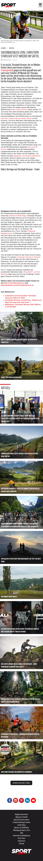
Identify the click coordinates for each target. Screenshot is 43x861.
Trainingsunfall (7, 70)
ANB (21, 833)
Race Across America (19, 109)
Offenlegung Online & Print (21, 830)
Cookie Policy (21, 825)
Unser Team (21, 838)
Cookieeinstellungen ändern (21, 822)
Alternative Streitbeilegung (21, 835)
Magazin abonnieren (21, 814)
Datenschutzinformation (21, 819)
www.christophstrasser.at (14, 283)
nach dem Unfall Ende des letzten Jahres (16, 118)
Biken (11, 48)
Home (3, 48)
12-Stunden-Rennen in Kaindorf (28, 257)
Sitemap (21, 843)
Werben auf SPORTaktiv (21, 827)
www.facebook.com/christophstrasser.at (17, 285)
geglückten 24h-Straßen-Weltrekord (26, 156)
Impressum (21, 840)
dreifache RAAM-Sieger (18, 216)
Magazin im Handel (22, 817)
